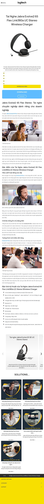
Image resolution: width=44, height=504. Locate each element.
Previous (3, 352)
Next (41, 352)
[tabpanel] (22, 46)
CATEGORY (4, 483)
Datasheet (22, 96)
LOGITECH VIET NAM (6, 479)
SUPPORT (3, 487)
